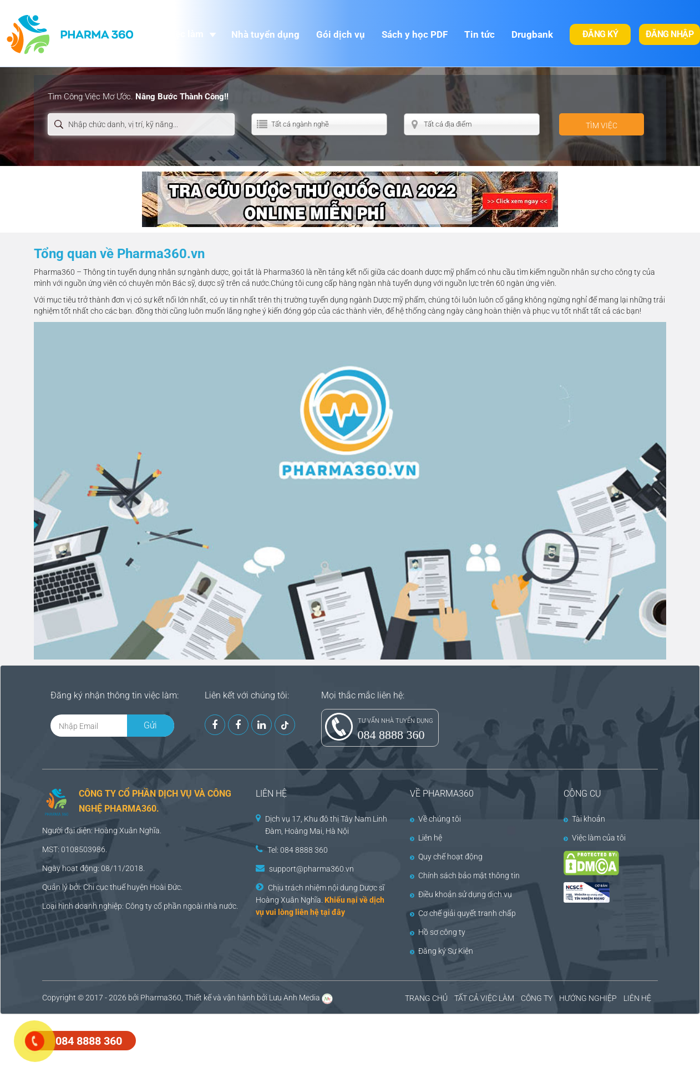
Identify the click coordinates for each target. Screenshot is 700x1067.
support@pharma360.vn (311, 868)
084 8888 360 (391, 735)
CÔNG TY (536, 998)
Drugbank (532, 34)
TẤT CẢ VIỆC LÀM (484, 998)
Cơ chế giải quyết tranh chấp (463, 913)
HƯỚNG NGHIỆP (588, 998)
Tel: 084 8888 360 (297, 849)
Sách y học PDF (415, 34)
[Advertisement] (202, 1039)
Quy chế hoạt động (446, 856)
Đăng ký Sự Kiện (441, 951)
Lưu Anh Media (294, 997)
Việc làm (185, 33)
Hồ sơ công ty (437, 932)
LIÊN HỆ (637, 998)
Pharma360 (160, 997)
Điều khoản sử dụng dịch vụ (461, 894)
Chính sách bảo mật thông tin (465, 875)
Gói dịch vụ (340, 34)
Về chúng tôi (435, 818)
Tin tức (479, 34)
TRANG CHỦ (426, 998)
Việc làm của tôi (595, 837)
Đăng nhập (670, 34)
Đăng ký (600, 34)
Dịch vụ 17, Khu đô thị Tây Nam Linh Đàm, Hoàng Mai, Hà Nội (326, 825)
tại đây (333, 912)
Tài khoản (584, 818)
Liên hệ (426, 837)
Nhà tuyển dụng (265, 34)
